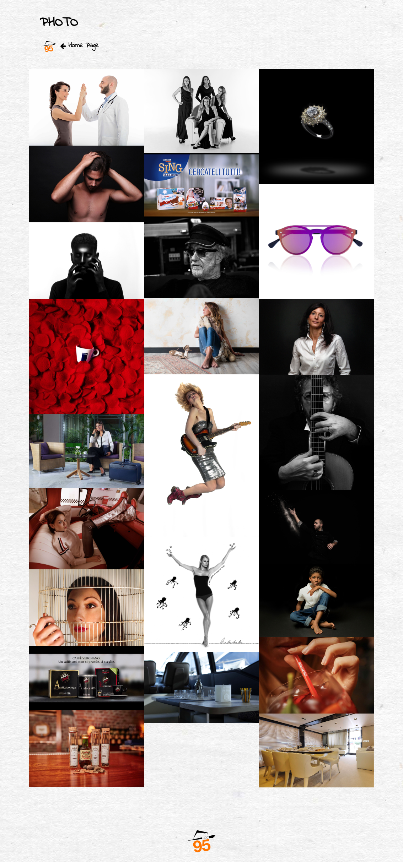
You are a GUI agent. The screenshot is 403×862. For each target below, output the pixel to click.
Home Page (69, 45)
